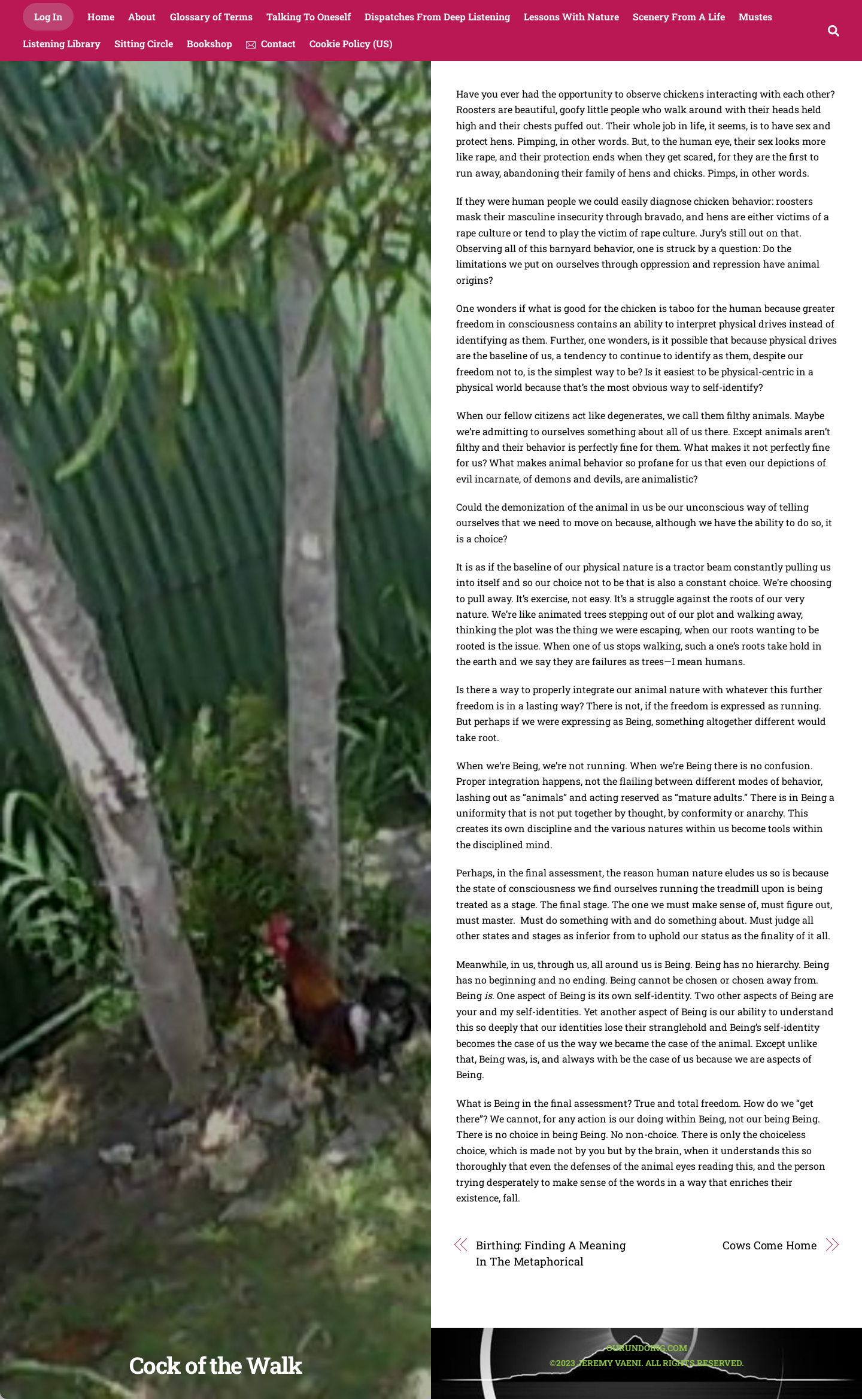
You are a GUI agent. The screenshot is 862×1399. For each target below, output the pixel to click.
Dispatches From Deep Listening (437, 16)
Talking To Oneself (308, 16)
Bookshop (209, 43)
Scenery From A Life (679, 16)
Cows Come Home (770, 1245)
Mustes (755, 16)
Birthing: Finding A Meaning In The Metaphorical (551, 1253)
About (142, 16)
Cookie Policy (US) (351, 43)
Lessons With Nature (571, 16)
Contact (271, 43)
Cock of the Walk (215, 1365)
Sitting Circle (143, 43)
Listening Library (62, 43)
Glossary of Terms (211, 16)
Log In (48, 16)
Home (100, 16)
